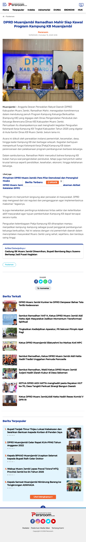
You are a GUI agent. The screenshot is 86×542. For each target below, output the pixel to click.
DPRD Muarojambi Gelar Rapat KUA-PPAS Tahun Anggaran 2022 (34, 444)
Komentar (43, 288)
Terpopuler (18, 10)
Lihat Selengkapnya (43, 497)
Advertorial (44, 10)
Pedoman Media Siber (40, 528)
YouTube (55, 522)
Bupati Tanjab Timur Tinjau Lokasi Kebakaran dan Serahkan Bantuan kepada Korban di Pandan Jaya (34, 431)
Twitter (49, 522)
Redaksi (25, 528)
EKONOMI (69, 10)
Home (6, 10)
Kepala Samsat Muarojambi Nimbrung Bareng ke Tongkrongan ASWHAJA (34, 483)
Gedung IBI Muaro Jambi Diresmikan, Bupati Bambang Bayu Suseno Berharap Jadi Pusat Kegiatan (42, 253)
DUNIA (57, 10)
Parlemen (9, 265)
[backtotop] (43, 508)
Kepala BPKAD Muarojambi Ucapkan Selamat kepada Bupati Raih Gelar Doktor (32, 457)
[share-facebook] (36, 281)
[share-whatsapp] (45, 281)
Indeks (31, 10)
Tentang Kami (58, 528)
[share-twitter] (41, 281)
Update (52, 182)
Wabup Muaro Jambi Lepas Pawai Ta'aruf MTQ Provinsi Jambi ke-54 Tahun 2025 (32, 470)
